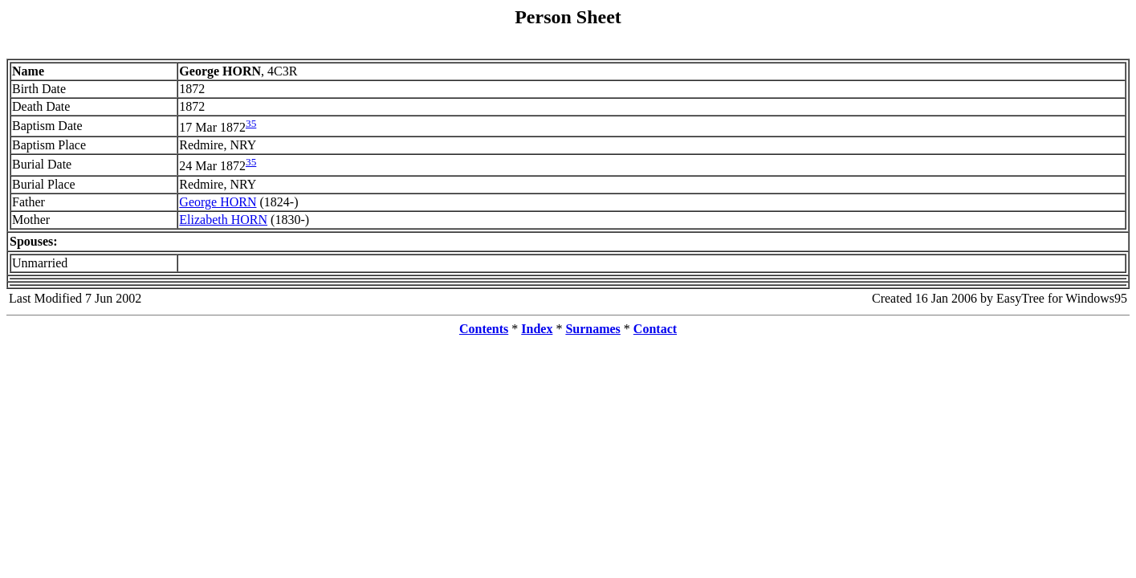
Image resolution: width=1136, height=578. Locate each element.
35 (251, 123)
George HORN (217, 202)
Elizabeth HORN (223, 219)
